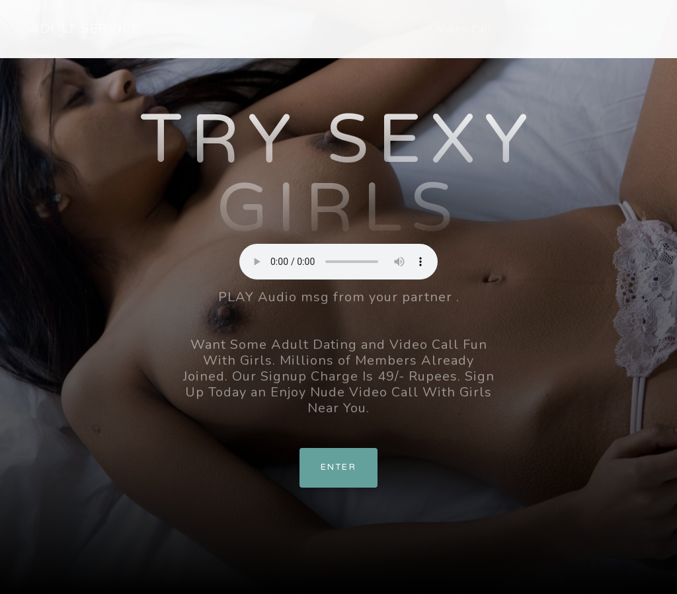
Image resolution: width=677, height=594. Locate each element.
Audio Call (550, 29)
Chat (620, 29)
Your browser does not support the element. (338, 261)
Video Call (464, 29)
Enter (338, 467)
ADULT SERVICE (84, 29)
